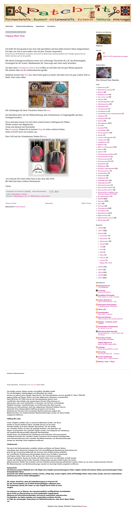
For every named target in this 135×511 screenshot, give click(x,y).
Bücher (100, 92)
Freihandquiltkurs (104, 101)
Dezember (104, 236)
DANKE (101, 323)
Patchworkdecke (104, 156)
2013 (100, 272)
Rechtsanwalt (32, 384)
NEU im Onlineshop (105, 147)
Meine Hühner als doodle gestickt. (110, 319)
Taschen (24, 194)
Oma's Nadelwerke (105, 357)
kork (99, 125)
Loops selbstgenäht (105, 137)
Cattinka (101, 347)
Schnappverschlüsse (27, 68)
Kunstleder (14, 129)
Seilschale (102, 175)
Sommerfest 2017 (105, 190)
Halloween (102, 106)
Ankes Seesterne (104, 300)
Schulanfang (103, 173)
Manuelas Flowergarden (107, 304)
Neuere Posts (11, 203)
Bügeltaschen (103, 94)
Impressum (40, 26)
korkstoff (101, 128)
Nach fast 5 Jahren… (105, 314)
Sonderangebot (104, 196)
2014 (100, 269)
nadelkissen (102, 142)
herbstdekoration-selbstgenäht (110, 113)
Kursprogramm (103, 133)
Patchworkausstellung (106, 154)
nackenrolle (102, 140)
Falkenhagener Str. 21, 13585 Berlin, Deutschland (32, 196)
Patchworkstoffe (104, 161)
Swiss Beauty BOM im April (108, 349)
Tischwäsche (102, 208)
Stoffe (100, 199)
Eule (26, 75)
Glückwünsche (103, 104)
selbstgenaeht (103, 180)
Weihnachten (103, 215)
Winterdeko (102, 220)
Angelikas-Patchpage (106, 295)
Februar (103, 257)
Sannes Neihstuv (104, 317)
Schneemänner (103, 171)
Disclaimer (51, 26)
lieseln (100, 135)
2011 (100, 278)
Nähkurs (101, 144)
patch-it (101, 152)
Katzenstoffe (103, 118)
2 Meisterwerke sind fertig (107, 306)
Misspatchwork (104, 286)
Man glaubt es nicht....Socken (108, 297)
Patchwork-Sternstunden (107, 331)
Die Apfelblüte (103, 287)
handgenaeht (103, 109)
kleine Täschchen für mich (107, 301)
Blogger (84, 506)
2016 (100, 233)
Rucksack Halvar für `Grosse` (109, 353)
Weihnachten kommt (105, 218)
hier (48, 110)
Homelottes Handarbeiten (108, 326)
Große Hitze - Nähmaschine (108, 358)
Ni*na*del (102, 352)
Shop (40, 129)
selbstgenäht (103, 183)
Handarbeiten (103, 312)
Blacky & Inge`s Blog (106, 361)
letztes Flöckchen (104, 292)
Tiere (99, 203)
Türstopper (102, 210)
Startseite (9, 26)
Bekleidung (102, 87)
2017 (100, 230)
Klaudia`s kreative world (107, 322)
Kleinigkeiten (16, 194)
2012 (100, 275)
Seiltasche (102, 178)
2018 (100, 228)
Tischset (101, 206)
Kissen (100, 121)
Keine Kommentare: (39, 191)
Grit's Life (102, 309)
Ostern (100, 149)
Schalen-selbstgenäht (106, 168)
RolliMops (102, 166)
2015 (100, 267)
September (104, 241)
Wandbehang (103, 213)
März (102, 255)
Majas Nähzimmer (105, 342)
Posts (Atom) (20, 206)
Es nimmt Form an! (105, 328)
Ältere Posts (86, 203)
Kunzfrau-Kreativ (104, 338)
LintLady (101, 290)
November (104, 238)
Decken (101, 99)
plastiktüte (102, 163)
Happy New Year (15, 35)
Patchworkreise (103, 159)
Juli (101, 247)
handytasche (103, 111)
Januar (103, 260)
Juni (102, 249)
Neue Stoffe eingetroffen (107, 344)
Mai (101, 252)
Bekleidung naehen (105, 90)
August (103, 244)
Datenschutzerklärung (24, 26)
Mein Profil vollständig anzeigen (115, 56)
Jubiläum (101, 116)
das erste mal (103, 97)
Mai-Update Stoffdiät (106, 339)
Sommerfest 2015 (105, 187)
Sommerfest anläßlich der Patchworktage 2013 (108, 193)
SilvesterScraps (104, 185)
